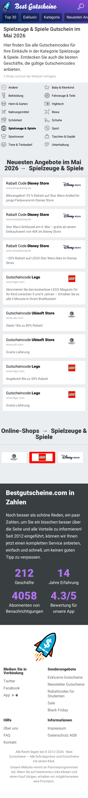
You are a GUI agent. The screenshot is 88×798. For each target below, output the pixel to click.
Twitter (9, 681)
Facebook (12, 688)
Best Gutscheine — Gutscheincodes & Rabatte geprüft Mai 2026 (31, 7)
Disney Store (27, 183)
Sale (51, 703)
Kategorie (52, 17)
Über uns (11, 728)
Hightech (58, 104)
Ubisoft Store (30, 313)
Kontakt (10, 742)
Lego (23, 277)
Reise (55, 112)
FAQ (7, 735)
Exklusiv (30, 17)
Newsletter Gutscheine (66, 684)
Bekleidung (15, 95)
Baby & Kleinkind (63, 87)
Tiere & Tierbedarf (20, 144)
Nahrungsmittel (18, 112)
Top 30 (10, 17)
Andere (13, 87)
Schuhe (57, 120)
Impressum (57, 728)
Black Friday (58, 710)
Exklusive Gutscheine (65, 677)
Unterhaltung (60, 144)
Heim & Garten (18, 104)
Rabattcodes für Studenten (61, 693)
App (7, 695)
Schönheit (15, 120)
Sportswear (16, 136)
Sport (55, 128)
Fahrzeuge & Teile (63, 95)
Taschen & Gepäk (63, 136)
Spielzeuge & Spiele (22, 128)
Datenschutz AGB (62, 735)
